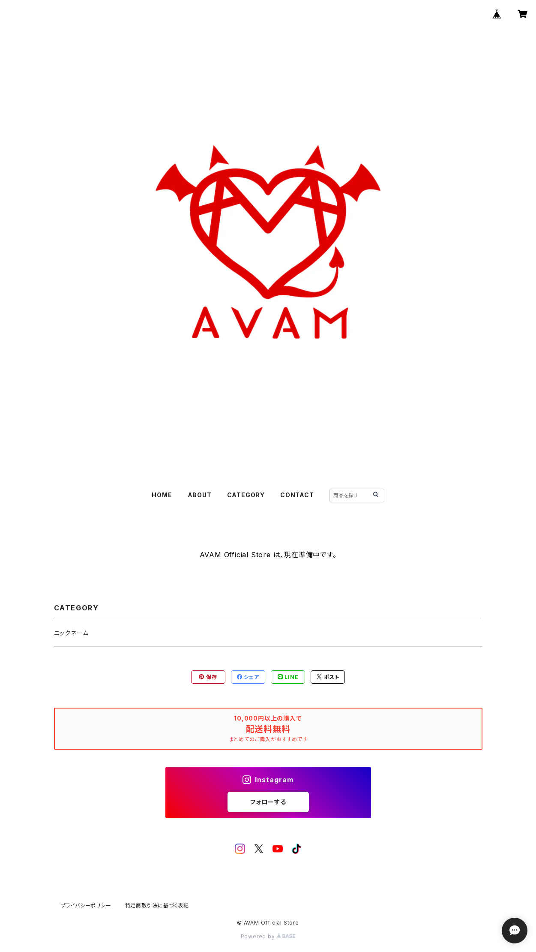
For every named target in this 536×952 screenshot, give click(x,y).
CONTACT (297, 495)
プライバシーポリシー (86, 905)
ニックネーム (71, 633)
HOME (162, 495)
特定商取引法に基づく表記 (157, 905)
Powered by (268, 936)
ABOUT (200, 495)
